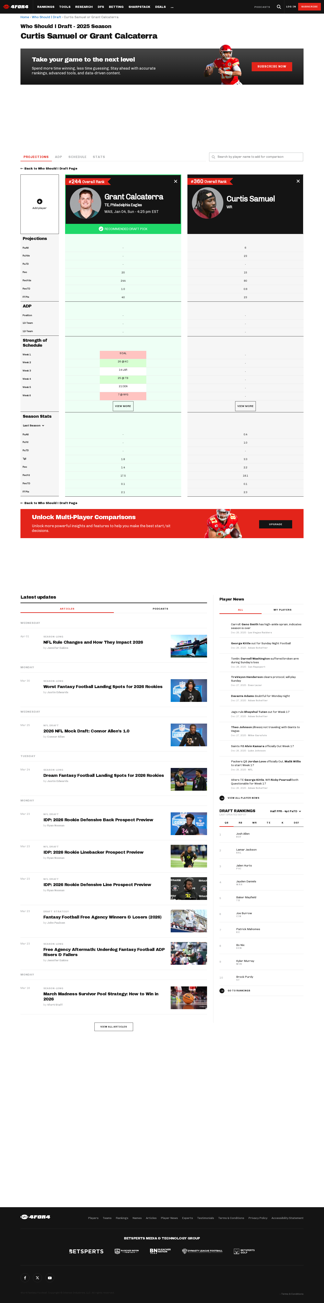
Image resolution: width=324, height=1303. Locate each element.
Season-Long (53, 636)
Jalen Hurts (244, 865)
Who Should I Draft (46, 17)
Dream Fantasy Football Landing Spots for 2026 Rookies (103, 775)
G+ (50, 1278)
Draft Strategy (56, 911)
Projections (36, 157)
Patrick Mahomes (248, 929)
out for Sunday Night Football (261, 643)
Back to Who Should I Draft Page (50, 168)
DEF (296, 822)
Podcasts (262, 7)
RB (240, 822)
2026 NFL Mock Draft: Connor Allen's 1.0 (86, 731)
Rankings (45, 7)
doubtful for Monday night (260, 696)
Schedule (78, 157)
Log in (291, 6)
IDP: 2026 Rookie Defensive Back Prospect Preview (98, 820)
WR (254, 822)
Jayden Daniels (246, 881)
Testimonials (205, 1218)
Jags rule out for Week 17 (260, 712)
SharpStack (139, 7)
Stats (99, 157)
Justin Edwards (57, 692)
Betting (116, 7)
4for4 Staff (55, 1004)
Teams (107, 1218)
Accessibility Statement (288, 1218)
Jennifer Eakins (57, 647)
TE (268, 822)
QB (227, 822)
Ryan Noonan (55, 825)
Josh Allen (243, 834)
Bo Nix (240, 945)
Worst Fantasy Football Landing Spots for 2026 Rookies (103, 687)
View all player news (244, 798)
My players (283, 610)
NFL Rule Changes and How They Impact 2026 (93, 642)
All (240, 610)
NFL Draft (51, 725)
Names (137, 1218)
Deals (160, 7)
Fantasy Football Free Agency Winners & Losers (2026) (102, 917)
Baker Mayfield (246, 897)
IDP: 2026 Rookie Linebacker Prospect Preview (93, 852)
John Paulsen (56, 922)
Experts (187, 1218)
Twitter (37, 1278)
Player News (169, 1218)
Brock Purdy (244, 977)
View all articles (113, 1027)
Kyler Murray (245, 961)
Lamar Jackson (246, 850)
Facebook (25, 1278)
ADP (59, 157)
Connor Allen (56, 736)
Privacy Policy (257, 1218)
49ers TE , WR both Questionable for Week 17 (264, 782)
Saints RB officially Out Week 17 (262, 746)
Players (93, 1218)
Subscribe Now (271, 66)
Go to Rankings (239, 991)
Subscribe (309, 6)
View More (123, 406)
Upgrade (275, 524)
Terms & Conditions (231, 1218)
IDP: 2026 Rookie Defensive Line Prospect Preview (97, 885)
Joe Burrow (244, 913)
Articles (67, 609)
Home (24, 17)
